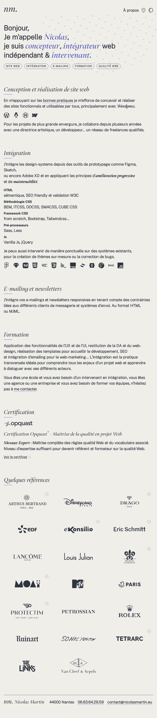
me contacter (25, 389)
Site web (13, 66)
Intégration (36, 66)
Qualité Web (108, 66)
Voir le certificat (15, 457)
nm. (11, 8)
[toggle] (150, 10)
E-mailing (60, 66)
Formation (83, 66)
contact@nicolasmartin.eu (129, 702)
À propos (131, 10)
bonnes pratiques (58, 100)
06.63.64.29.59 (91, 702)
